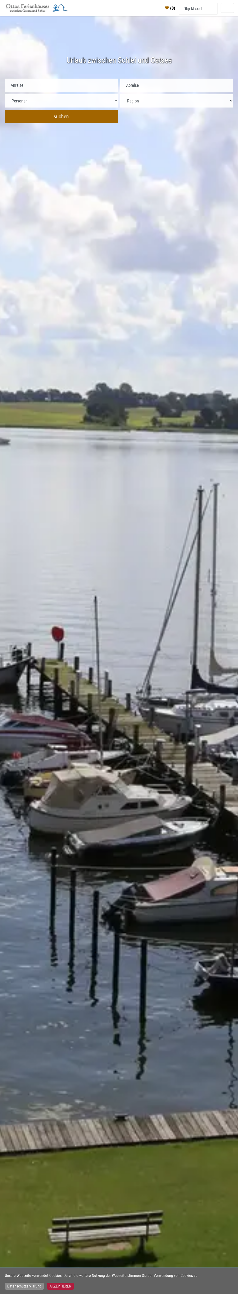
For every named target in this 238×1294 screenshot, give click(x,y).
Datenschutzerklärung (24, 1286)
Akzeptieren (60, 1286)
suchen (61, 117)
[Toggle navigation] (227, 8)
